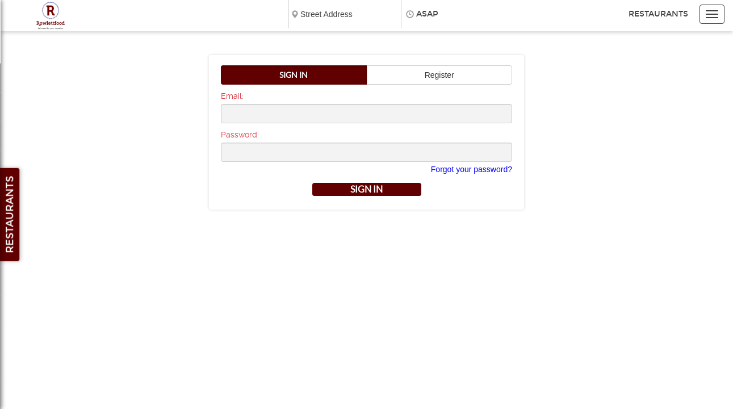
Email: (232, 96)
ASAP (427, 14)
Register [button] (439, 75)
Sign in (366, 189)
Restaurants (658, 14)
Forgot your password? (471, 169)
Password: (240, 134)
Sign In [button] (293, 75)
